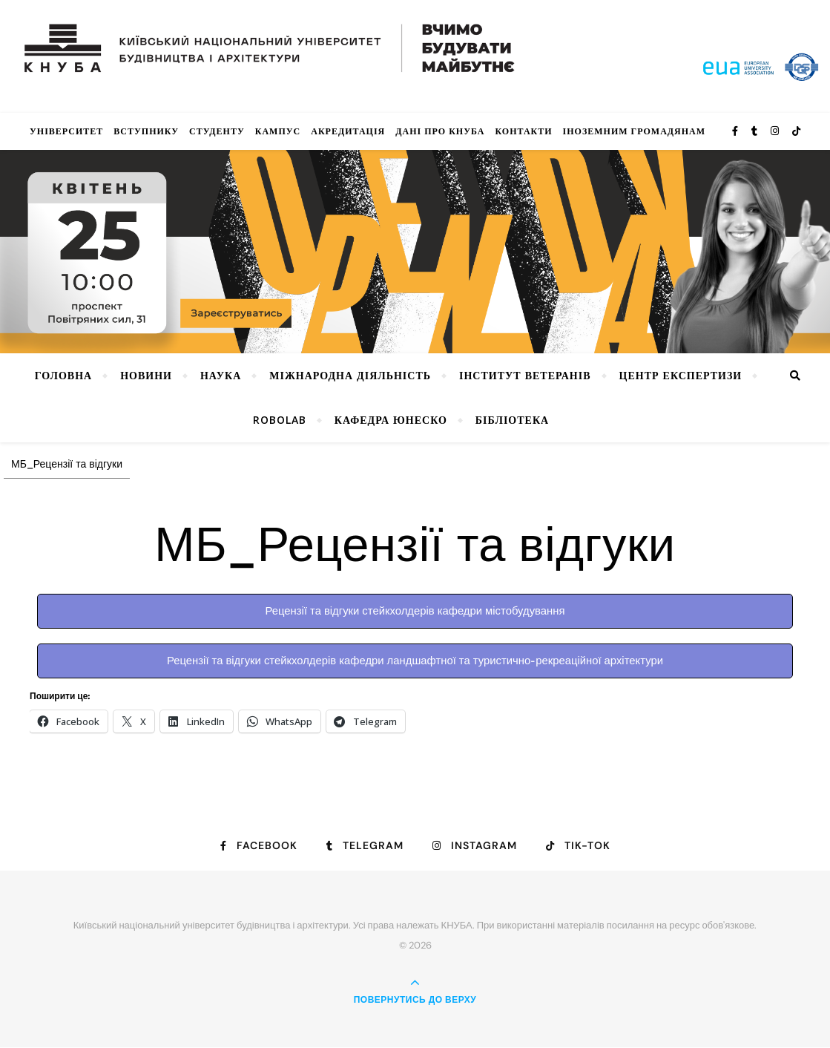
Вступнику (146, 131)
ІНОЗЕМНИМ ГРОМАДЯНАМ (634, 131)
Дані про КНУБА (439, 131)
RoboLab (279, 420)
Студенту (217, 131)
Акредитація (348, 131)
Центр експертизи (680, 375)
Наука (220, 375)
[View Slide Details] (415, 251)
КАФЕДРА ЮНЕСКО (391, 420)
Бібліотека (512, 420)
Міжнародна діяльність (350, 375)
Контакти (523, 131)
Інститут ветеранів (525, 375)
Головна (63, 375)
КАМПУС (278, 131)
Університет (66, 131)
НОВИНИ (146, 375)
